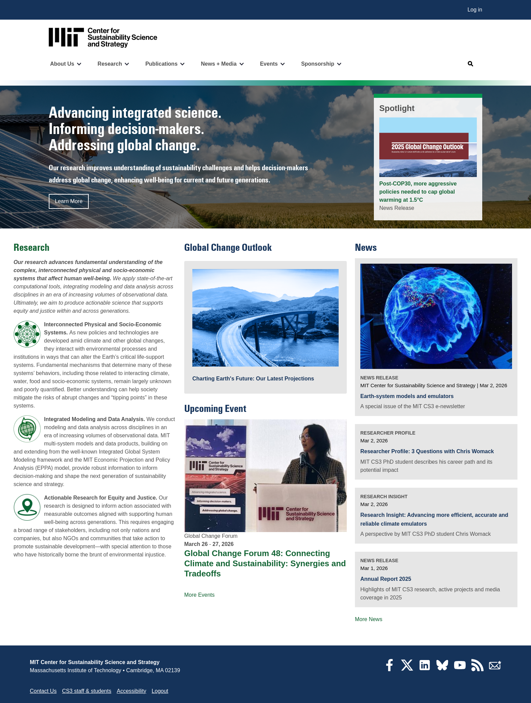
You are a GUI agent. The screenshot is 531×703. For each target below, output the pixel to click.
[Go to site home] (103, 38)
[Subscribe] (495, 669)
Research (110, 64)
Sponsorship (317, 64)
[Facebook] (389, 669)
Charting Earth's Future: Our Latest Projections (253, 378)
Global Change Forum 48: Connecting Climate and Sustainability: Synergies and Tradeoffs (265, 563)
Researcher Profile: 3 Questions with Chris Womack (427, 451)
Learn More (69, 201)
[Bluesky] (442, 669)
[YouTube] (460, 669)
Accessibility (131, 691)
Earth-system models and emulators (407, 396)
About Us (62, 64)
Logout (160, 691)
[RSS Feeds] (477, 669)
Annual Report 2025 (385, 579)
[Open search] (471, 64)
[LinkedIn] (425, 669)
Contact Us (43, 691)
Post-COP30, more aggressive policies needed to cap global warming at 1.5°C (418, 192)
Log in (474, 10)
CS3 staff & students (86, 691)
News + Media (218, 64)
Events (269, 64)
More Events (199, 595)
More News (368, 619)
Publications (161, 64)
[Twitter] (407, 669)
